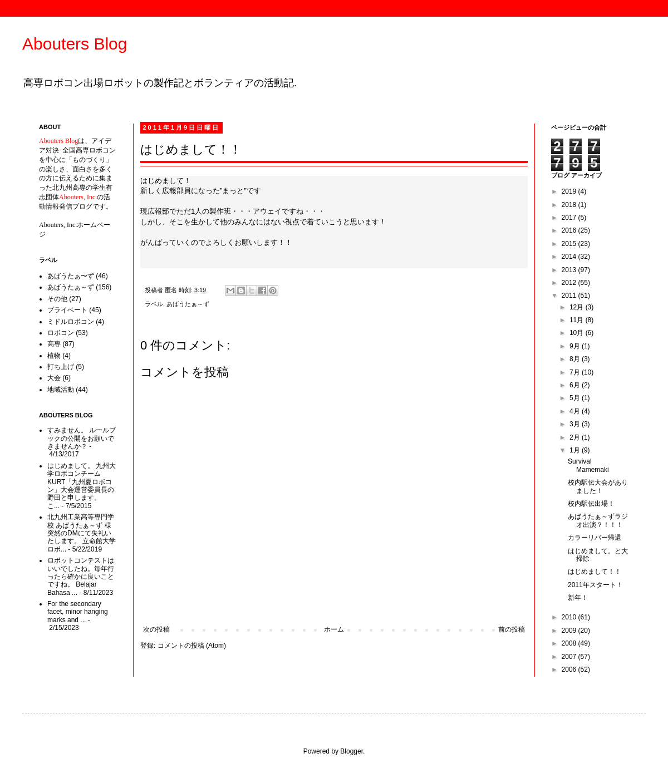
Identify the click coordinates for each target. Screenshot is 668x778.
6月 (575, 385)
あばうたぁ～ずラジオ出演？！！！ (598, 520)
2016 (570, 230)
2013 (570, 270)
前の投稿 (511, 629)
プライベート (67, 310)
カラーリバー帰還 (594, 537)
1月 (575, 450)
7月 (575, 372)
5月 (575, 398)
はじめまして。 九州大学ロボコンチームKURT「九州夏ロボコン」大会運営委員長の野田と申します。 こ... (81, 486)
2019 (570, 191)
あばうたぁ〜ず (70, 276)
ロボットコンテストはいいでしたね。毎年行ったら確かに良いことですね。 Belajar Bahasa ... (80, 577)
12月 (577, 307)
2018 (570, 205)
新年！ (578, 598)
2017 (570, 217)
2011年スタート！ (595, 585)
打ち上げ (60, 367)
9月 (575, 346)
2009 (570, 630)
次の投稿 (156, 629)
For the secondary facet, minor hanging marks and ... (77, 612)
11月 (577, 320)
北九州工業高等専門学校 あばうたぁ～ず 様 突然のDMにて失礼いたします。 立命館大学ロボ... (81, 533)
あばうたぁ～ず (187, 304)
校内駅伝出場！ (591, 504)
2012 (570, 283)
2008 (570, 643)
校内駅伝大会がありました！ (598, 486)
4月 (575, 411)
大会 (54, 378)
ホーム (334, 629)
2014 (570, 256)
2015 (570, 244)
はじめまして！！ (594, 571)
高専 (54, 344)
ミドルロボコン (70, 322)
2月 (575, 437)
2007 (570, 657)
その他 (57, 299)
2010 (570, 617)
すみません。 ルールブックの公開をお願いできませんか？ (81, 438)
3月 (575, 424)
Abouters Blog (74, 44)
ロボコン (60, 333)
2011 (570, 295)
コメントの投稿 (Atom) (192, 645)
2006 (570, 669)
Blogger (351, 751)
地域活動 (60, 389)
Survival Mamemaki (588, 465)
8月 (575, 359)
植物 (54, 356)
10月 (577, 333)
